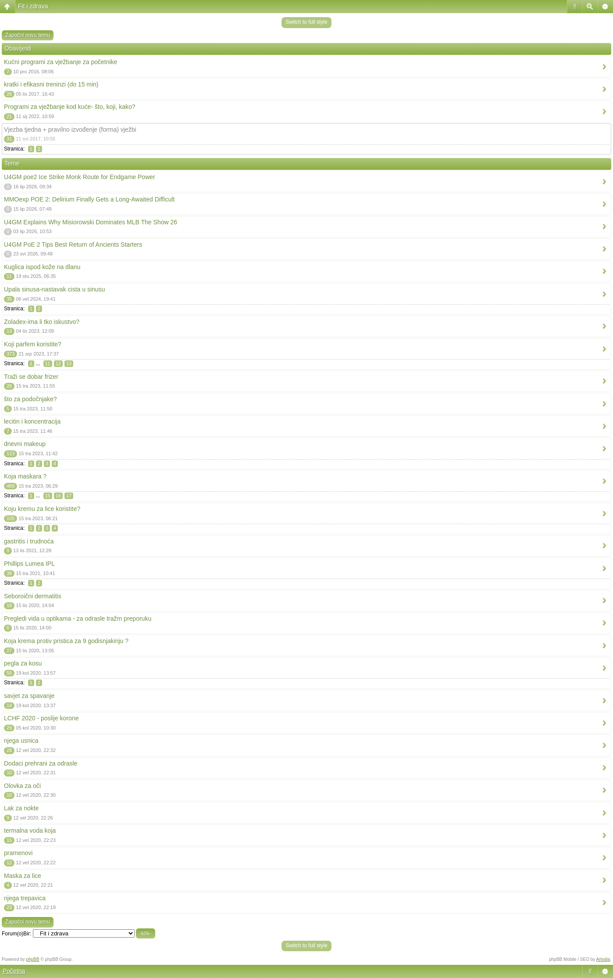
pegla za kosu (23, 663)
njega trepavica (25, 898)
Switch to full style (306, 22)
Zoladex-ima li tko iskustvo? (41, 321)
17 (68, 495)
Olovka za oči (22, 785)
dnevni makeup (25, 443)
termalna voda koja (30, 830)
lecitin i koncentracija (32, 421)
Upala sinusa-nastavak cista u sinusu (54, 289)
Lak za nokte (21, 808)
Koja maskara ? (25, 476)
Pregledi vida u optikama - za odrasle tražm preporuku (77, 618)
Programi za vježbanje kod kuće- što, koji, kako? (69, 106)
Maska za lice (22, 875)
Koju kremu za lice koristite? (42, 508)
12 (58, 363)
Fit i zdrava (33, 6)
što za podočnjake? (30, 399)
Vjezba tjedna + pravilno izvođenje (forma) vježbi (70, 129)
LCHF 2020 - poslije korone (41, 718)
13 (68, 363)
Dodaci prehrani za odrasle (40, 763)
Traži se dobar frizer (31, 376)
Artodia (603, 959)
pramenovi (18, 852)
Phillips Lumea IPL (29, 563)
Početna (14, 970)
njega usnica (21, 740)
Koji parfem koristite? (32, 344)
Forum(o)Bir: (16, 934)
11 (47, 363)
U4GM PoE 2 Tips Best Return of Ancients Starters (73, 244)
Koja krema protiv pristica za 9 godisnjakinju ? (66, 640)
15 (47, 495)
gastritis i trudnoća (29, 541)
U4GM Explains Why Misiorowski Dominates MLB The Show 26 (90, 222)
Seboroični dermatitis (32, 596)
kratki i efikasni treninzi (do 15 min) (51, 84)
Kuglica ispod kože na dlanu (42, 266)
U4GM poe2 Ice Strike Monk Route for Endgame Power (79, 176)
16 (58, 495)
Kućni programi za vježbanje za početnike (60, 61)
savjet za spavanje (29, 695)
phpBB (32, 959)
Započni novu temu (27, 35)
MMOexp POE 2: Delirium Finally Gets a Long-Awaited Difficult (89, 199)
